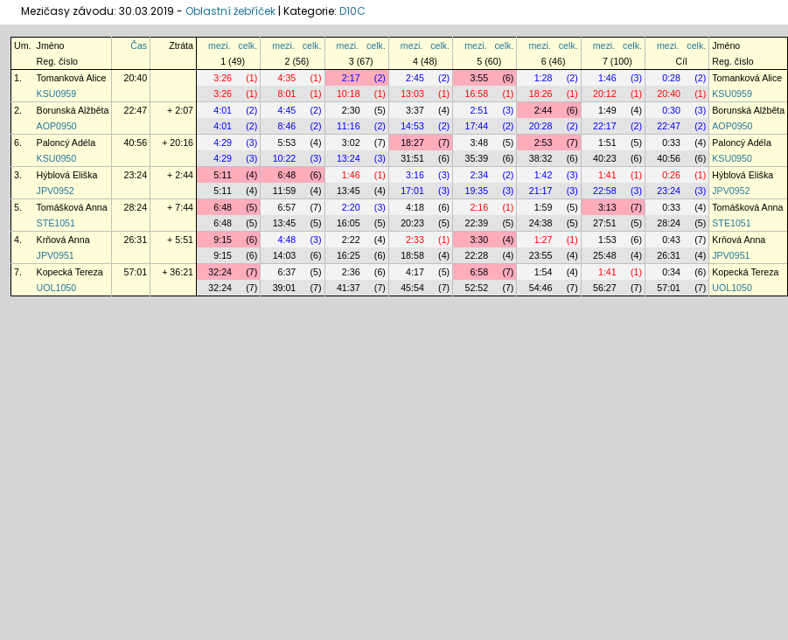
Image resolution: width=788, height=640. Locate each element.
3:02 (351, 142)
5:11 (222, 175)
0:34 (671, 272)
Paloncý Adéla (66, 142)
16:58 (476, 93)
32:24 (220, 272)
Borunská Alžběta (73, 110)
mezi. (219, 45)
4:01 (222, 110)
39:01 (284, 287)
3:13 (607, 207)
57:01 (135, 272)
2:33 (415, 239)
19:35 (476, 190)
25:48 (605, 255)
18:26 (541, 93)
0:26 (671, 175)
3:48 (479, 142)
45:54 (412, 287)
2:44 (543, 110)
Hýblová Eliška (67, 175)
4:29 (222, 142)
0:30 (671, 110)
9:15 (222, 239)
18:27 (412, 142)
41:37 (348, 287)
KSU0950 (57, 158)
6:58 (479, 272)
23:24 (135, 175)
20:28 (541, 126)
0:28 (671, 78)
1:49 (607, 110)
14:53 (412, 126)
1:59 (543, 207)
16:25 (348, 255)
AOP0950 (57, 126)
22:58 (605, 190)
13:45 (348, 190)
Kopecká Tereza (70, 272)
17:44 (476, 126)
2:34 (479, 175)
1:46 (607, 78)
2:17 (351, 78)
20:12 (605, 93)
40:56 (135, 142)
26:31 (135, 239)
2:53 (543, 142)
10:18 (348, 93)
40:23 (605, 158)
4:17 (415, 272)
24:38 (541, 223)
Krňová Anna (63, 239)
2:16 (479, 207)
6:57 (287, 207)
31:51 (412, 158)
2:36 (351, 272)
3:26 (222, 78)
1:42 (543, 175)
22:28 (476, 255)
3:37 (415, 110)
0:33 (671, 142)
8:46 (287, 126)
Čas (138, 45)
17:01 (412, 190)
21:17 (541, 190)
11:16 (348, 126)
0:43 (671, 239)
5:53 (287, 142)
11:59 (284, 190)
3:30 (479, 239)
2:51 (479, 110)
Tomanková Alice (72, 78)
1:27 (543, 239)
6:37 (287, 272)
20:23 (412, 223)
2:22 (351, 239)
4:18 (415, 207)
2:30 (351, 110)
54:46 (541, 287)
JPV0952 (55, 190)
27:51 (605, 223)
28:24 (135, 207)
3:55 (479, 78)
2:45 (415, 78)
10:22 (284, 158)
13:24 (348, 158)
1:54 (543, 272)
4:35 (287, 78)
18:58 (412, 255)
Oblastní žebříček (230, 10)
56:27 (605, 287)
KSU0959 (57, 93)
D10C (352, 10)
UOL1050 (57, 287)
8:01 (287, 93)
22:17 (605, 126)
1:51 (607, 142)
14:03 (284, 255)
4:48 (287, 239)
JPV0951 (55, 255)
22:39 (476, 223)
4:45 (287, 110)
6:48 (287, 175)
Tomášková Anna (72, 207)
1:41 (607, 175)
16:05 (348, 223)
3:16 (415, 175)
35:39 (476, 158)
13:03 (412, 93)
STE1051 (56, 223)
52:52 (476, 287)
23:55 (541, 255)
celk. (247, 45)
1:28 (543, 78)
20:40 (135, 78)
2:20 (351, 207)
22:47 (135, 110)
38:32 (541, 158)
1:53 (607, 239)
